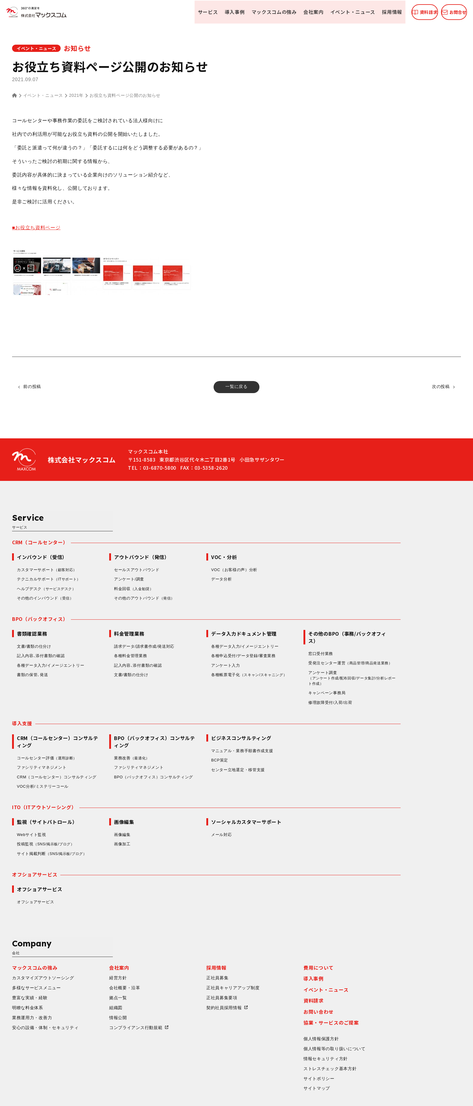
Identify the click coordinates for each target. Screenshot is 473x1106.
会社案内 (283, 12)
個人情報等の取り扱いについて (395, 1002)
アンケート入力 (285, 640)
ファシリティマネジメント (102, 744)
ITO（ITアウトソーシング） (104, 784)
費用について (379, 919)
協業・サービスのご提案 (391, 975)
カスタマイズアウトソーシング (103, 930)
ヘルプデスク (108, 564)
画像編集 (182, 811)
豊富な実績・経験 (90, 950)
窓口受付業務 (381, 629)
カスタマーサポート (108, 545)
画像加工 (182, 821)
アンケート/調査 (189, 554)
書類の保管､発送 (93, 650)
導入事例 (205, 12)
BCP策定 (279, 737)
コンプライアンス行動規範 (196, 980)
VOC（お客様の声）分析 (294, 544)
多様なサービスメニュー (96, 940)
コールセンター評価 (108, 735)
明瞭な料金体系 (87, 960)
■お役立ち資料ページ (36, 227)
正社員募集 (278, 930)
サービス (179, 12)
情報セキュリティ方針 (386, 1011)
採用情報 (360, 12)
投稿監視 (107, 821)
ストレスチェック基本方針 (390, 1021)
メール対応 (281, 811)
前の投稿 (33, 386)
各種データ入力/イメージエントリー (111, 640)
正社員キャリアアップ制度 (293, 940)
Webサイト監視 (91, 811)
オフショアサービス (95, 852)
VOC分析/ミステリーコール (103, 763)
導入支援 (82, 700)
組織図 (176, 960)
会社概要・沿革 (185, 940)
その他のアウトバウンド (205, 573)
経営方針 (178, 930)
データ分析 (281, 554)
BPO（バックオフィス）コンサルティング (213, 753)
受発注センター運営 (413, 639)
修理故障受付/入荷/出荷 (391, 678)
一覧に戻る (236, 386)
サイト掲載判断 (114, 831)
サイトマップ (377, 1042)
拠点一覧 (178, 950)
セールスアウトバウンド (197, 544)
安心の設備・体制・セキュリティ (105, 980)
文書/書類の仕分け (94, 621)
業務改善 (192, 735)
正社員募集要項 (282, 950)
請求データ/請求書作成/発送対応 (204, 621)
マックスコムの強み (244, 12)
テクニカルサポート (110, 554)
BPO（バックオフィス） (100, 594)
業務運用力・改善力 (92, 970)
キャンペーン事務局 (387, 669)
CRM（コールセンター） (100, 516)
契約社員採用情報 (284, 960)
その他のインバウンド (106, 573)
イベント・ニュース (321, 12)
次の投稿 (440, 386)
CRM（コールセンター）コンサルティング (117, 753)
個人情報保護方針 (381, 992)
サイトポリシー (379, 1031)
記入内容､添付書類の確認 (101, 631)
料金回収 (195, 564)
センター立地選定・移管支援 (298, 746)
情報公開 (178, 970)
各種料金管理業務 (191, 631)
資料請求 (374, 953)
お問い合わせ (379, 964)
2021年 (76, 95)
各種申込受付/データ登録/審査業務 (303, 631)
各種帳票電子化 (311, 650)
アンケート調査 (413, 654)
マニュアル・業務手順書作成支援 (302, 727)
